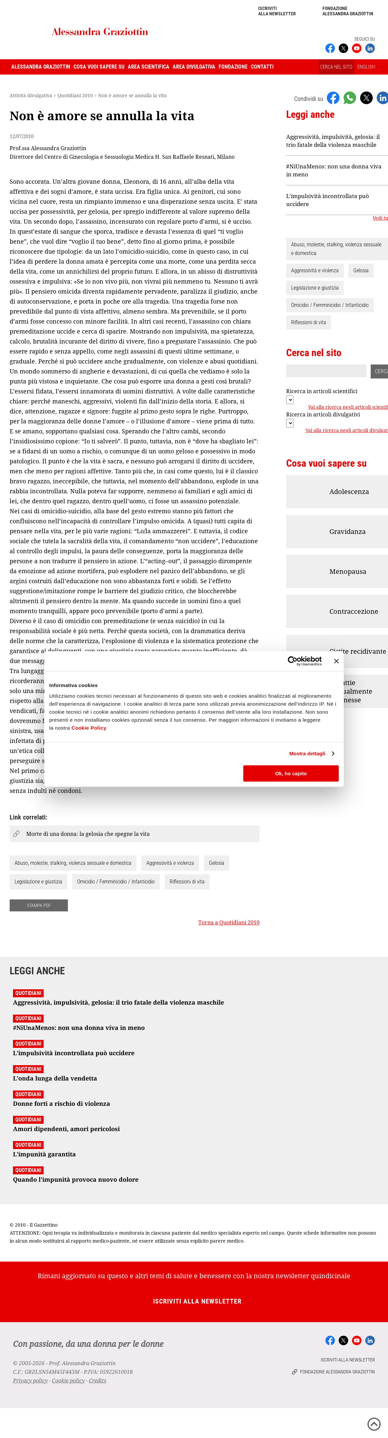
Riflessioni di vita (187, 881)
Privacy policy (30, 1380)
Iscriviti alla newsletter (277, 11)
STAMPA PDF (39, 905)
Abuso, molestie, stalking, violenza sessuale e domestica (73, 863)
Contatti (262, 67)
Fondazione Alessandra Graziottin (347, 11)
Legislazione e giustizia (38, 881)
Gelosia (216, 863)
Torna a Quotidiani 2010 (229, 922)
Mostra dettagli (307, 753)
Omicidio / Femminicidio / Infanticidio (116, 881)
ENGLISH (366, 67)
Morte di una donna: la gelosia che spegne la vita (88, 834)
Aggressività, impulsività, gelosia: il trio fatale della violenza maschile (333, 140)
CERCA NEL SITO (336, 67)
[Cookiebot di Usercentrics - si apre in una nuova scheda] (293, 661)
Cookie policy (68, 1380)
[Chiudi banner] (336, 661)
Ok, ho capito (291, 773)
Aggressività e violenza (170, 863)
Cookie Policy (89, 728)
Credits (97, 1380)
